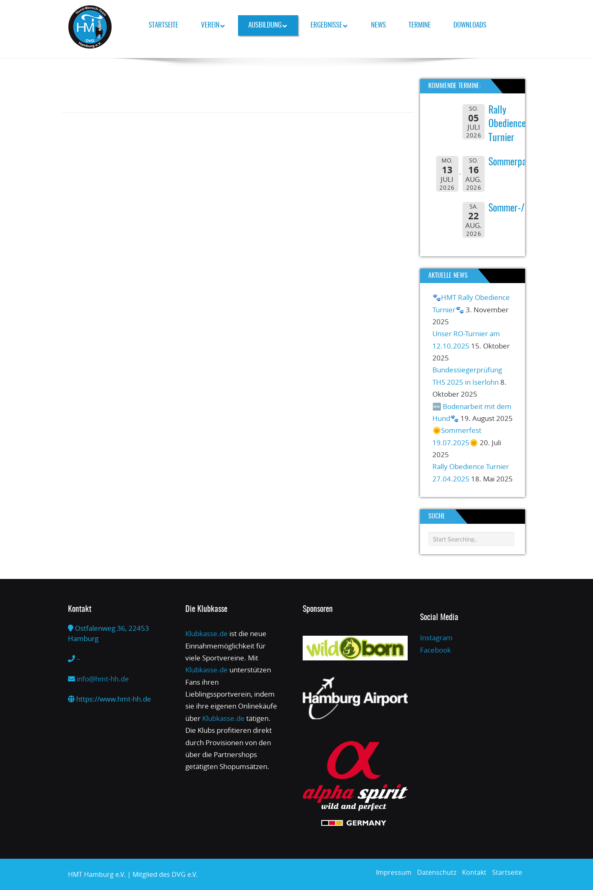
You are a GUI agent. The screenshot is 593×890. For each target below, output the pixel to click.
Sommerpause (513, 162)
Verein (213, 26)
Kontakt (474, 872)
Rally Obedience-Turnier (508, 124)
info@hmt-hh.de (103, 678)
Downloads (469, 25)
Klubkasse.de (206, 633)
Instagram (436, 637)
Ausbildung (267, 26)
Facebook (435, 650)
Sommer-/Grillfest (521, 209)
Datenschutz (436, 872)
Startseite (163, 25)
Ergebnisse (329, 26)
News (378, 25)
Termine (420, 25)
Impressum (393, 872)
